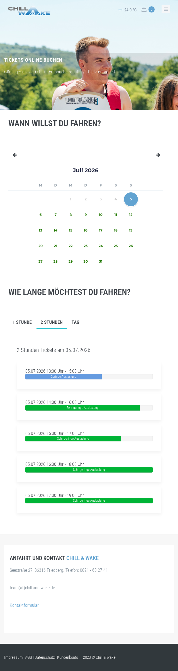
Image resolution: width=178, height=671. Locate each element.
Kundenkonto (67, 657)
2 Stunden (52, 322)
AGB (28, 657)
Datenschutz (45, 657)
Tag (75, 322)
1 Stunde (22, 322)
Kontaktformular (24, 605)
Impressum (13, 657)
